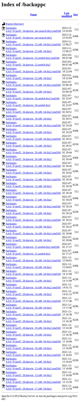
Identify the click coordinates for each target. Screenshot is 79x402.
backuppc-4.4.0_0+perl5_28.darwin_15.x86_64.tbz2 (29, 320)
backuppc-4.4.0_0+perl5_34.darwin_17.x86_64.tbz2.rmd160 (33, 191)
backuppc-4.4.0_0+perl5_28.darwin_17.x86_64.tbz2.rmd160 (33, 380)
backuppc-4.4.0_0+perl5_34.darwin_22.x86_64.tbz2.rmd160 (33, 70)
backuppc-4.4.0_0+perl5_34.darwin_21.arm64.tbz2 (28, 252)
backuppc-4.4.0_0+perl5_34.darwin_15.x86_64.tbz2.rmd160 (33, 83)
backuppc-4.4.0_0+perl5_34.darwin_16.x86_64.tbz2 (29, 239)
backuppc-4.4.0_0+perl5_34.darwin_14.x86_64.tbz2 (29, 225)
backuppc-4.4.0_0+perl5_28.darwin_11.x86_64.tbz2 (28, 360)
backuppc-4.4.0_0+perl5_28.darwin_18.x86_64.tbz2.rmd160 (33, 259)
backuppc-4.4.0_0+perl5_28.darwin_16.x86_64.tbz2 (29, 347)
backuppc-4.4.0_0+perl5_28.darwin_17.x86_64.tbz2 (29, 387)
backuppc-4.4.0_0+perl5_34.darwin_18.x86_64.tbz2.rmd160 (33, 110)
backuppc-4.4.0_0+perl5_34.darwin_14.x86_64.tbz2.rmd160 (33, 218)
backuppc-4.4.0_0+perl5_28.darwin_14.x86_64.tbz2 (29, 293)
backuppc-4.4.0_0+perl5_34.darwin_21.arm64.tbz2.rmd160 (33, 245)
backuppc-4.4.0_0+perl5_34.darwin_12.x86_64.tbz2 (29, 185)
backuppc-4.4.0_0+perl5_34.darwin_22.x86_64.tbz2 (29, 77)
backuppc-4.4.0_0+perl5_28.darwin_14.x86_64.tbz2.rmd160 (33, 286)
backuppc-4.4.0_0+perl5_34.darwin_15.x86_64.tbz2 (29, 90)
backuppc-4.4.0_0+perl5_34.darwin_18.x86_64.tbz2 (29, 117)
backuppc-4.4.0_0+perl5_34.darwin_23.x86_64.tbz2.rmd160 (33, 43)
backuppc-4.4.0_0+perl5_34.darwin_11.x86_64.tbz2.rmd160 (33, 205)
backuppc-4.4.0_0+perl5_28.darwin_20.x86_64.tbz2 (29, 306)
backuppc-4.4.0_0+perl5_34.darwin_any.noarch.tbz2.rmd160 (33, 29)
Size (75, 14)
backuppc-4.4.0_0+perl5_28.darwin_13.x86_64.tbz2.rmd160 (33, 367)
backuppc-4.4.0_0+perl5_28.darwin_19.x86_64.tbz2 (29, 333)
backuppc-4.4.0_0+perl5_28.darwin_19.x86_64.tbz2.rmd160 (33, 326)
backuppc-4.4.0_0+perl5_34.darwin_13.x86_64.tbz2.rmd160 (33, 137)
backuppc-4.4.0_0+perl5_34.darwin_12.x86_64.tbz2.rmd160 (33, 178)
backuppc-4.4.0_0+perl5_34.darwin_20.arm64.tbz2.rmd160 (33, 97)
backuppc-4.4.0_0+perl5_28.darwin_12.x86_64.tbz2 (29, 279)
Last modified (67, 15)
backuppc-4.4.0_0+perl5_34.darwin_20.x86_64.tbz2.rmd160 (33, 151)
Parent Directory (15, 23)
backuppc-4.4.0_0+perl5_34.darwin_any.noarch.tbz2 (29, 36)
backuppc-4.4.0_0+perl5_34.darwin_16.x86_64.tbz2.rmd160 (33, 232)
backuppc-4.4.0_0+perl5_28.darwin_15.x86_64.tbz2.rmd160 (33, 313)
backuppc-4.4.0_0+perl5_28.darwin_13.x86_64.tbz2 (29, 374)
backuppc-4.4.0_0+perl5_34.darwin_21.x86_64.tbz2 (29, 171)
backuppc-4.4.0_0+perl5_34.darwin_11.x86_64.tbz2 (28, 212)
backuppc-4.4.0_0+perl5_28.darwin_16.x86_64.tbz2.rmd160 (33, 340)
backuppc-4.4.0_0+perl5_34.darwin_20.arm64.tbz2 (28, 104)
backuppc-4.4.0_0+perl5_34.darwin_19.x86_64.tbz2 (29, 131)
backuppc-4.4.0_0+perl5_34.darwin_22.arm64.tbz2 (28, 63)
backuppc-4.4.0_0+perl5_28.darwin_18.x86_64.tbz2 (29, 266)
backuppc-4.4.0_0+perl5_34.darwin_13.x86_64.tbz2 (29, 144)
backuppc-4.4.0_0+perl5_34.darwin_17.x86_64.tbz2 (29, 198)
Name (33, 14)
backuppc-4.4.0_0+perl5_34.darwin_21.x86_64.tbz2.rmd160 (33, 164)
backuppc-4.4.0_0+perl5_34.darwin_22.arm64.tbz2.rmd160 (33, 56)
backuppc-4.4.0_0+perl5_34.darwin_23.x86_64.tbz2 (29, 50)
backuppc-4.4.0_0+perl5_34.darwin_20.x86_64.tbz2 (29, 158)
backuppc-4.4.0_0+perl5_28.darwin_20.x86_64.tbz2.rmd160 (33, 299)
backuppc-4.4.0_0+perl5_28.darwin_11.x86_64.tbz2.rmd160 (33, 353)
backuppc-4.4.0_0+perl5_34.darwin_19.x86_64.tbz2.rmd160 (33, 124)
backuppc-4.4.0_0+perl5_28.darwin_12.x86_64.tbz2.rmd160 (33, 272)
